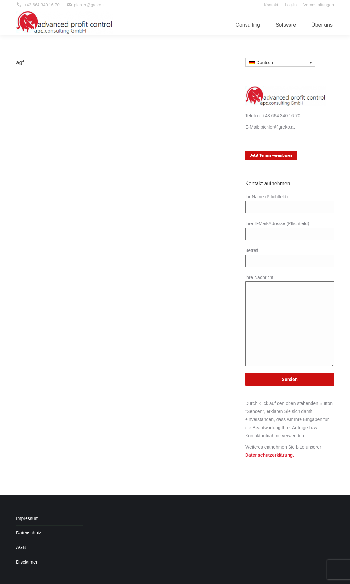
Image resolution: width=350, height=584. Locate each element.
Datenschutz (28, 532)
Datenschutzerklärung (269, 455)
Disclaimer (26, 562)
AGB (21, 547)
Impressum (27, 518)
